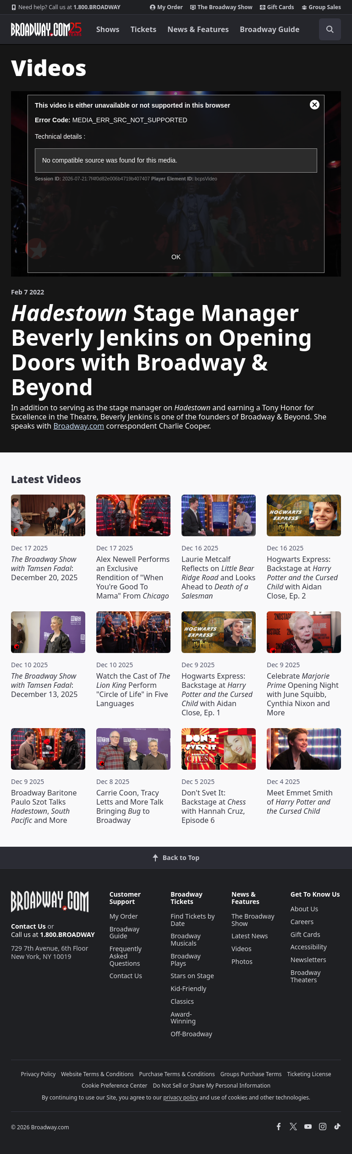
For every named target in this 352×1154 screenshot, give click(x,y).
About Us (304, 908)
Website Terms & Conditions (97, 1074)
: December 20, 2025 (44, 568)
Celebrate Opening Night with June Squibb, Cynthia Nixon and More (303, 694)
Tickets (144, 29)
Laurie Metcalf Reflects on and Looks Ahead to (218, 577)
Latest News (249, 935)
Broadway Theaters (306, 976)
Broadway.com (78, 426)
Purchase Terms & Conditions (177, 1074)
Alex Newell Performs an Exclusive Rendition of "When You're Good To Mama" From (133, 577)
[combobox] (326, 29)
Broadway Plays (185, 960)
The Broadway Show (221, 7)
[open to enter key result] (330, 29)
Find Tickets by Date (192, 920)
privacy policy (180, 1097)
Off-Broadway (191, 1033)
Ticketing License (309, 1074)
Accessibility (309, 946)
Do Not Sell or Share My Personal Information (211, 1085)
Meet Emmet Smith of (300, 802)
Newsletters (308, 959)
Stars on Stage (192, 975)
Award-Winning (183, 1018)
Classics (182, 1001)
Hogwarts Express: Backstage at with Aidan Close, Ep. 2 (302, 577)
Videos (241, 948)
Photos (242, 961)
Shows (108, 29)
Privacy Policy (38, 1074)
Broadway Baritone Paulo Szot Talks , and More (44, 806)
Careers (302, 921)
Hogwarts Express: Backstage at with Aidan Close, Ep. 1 (217, 694)
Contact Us (28, 926)
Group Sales (321, 7)
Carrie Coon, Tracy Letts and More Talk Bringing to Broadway (130, 806)
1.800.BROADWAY (66, 7)
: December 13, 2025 (44, 685)
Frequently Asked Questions (126, 956)
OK (176, 257)
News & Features (198, 29)
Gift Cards (277, 7)
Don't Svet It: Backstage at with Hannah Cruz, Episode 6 (214, 806)
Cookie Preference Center (115, 1085)
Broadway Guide (269, 29)
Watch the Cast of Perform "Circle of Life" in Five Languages (133, 689)
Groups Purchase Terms (251, 1074)
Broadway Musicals (185, 939)
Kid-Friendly (188, 988)
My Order (166, 7)
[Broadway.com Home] (46, 29)
